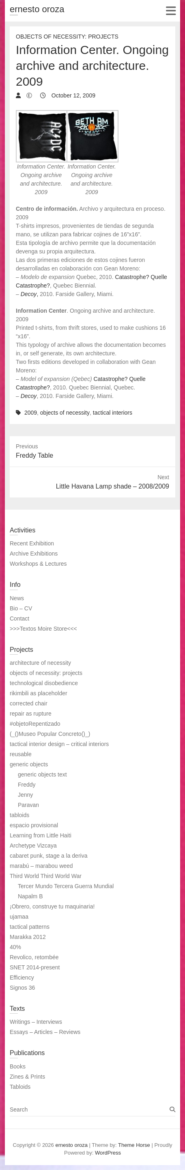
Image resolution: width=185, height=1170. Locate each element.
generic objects (29, 764)
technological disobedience (44, 683)
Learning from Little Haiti (40, 835)
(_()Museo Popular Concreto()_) (50, 734)
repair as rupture (31, 713)
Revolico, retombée (34, 957)
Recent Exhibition (32, 543)
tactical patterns (29, 926)
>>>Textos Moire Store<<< (43, 628)
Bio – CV (21, 608)
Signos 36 (22, 987)
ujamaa (19, 916)
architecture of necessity (40, 663)
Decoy (29, 396)
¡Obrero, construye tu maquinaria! (52, 906)
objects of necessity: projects (46, 673)
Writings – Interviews (36, 1022)
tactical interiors (112, 412)
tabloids (19, 815)
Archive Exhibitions (34, 553)
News (17, 598)
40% (15, 947)
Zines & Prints (27, 1076)
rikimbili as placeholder (38, 693)
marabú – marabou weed (41, 866)
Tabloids (20, 1086)
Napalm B (30, 896)
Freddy (27, 784)
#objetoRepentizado (35, 723)
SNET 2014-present (35, 967)
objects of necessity (65, 412)
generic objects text (42, 774)
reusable (21, 754)
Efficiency (22, 977)
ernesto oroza (37, 9)
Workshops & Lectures (38, 563)
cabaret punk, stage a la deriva (48, 855)
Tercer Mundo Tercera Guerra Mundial (66, 886)
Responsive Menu (170, 10)
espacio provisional (34, 825)
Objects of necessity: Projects (67, 36)
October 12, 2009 (72, 95)
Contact (19, 618)
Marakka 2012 (28, 937)
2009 (30, 412)
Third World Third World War (46, 876)
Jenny (25, 795)
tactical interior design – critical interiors (59, 744)
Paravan (28, 805)
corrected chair (28, 703)
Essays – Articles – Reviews (45, 1032)
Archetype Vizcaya (33, 845)
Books (18, 1066)
